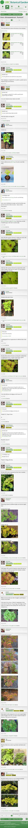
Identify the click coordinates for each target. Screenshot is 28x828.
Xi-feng (4, 64)
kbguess (7, 64)
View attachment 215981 (6, 390)
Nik (8, 588)
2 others (14, 625)
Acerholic (8, 67)
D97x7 (13, 288)
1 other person (19, 186)
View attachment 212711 (6, 199)
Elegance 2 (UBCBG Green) (5, 822)
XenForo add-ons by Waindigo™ (10, 826)
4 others (14, 810)
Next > (19, 20)
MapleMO (8, 22)
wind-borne (8, 288)
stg (6, 739)
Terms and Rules (24, 823)
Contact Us (23, 822)
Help (27, 822)
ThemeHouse (16, 824)
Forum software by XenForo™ (10, 823)
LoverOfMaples (14, 152)
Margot (11, 588)
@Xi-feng (13, 162)
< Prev (2, 20)
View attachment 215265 (6, 336)
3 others (14, 64)
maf (10, 64)
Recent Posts (3, 11)
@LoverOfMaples (5, 221)
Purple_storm (5, 186)
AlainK (4, 152)
